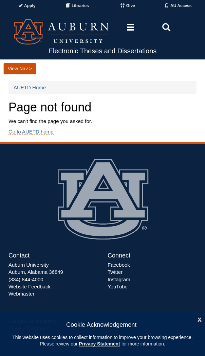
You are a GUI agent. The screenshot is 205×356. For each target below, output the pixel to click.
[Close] (200, 318)
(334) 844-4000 (25, 279)
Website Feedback (29, 286)
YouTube (118, 286)
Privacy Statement (99, 343)
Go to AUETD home (31, 132)
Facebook (119, 265)
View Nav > (20, 68)
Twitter (115, 272)
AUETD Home (30, 87)
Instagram (119, 279)
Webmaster (21, 294)
